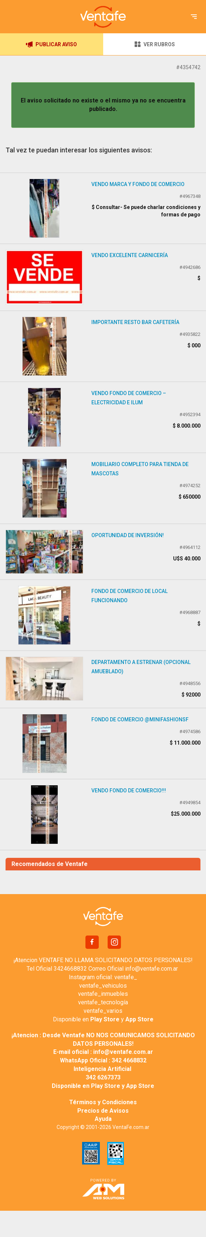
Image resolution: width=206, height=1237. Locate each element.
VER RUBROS (154, 44)
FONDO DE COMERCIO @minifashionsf (140, 719)
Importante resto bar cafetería (135, 322)
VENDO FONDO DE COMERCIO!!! (128, 790)
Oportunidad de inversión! (127, 535)
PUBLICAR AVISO (51, 44)
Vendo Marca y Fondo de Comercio (138, 184)
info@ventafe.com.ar (151, 968)
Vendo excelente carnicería (129, 255)
